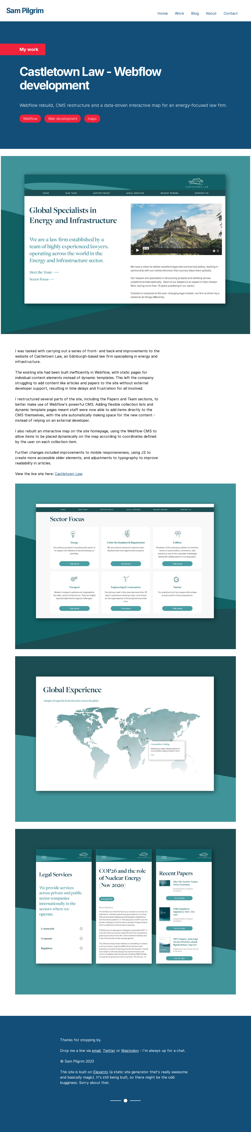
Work (179, 13)
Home (163, 13)
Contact (231, 13)
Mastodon (130, 1050)
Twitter (109, 1050)
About (211, 13)
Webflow (30, 118)
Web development (62, 118)
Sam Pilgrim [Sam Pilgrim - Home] (24, 10)
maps (92, 118)
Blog (195, 13)
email (96, 1050)
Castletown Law (68, 474)
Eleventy (100, 1072)
